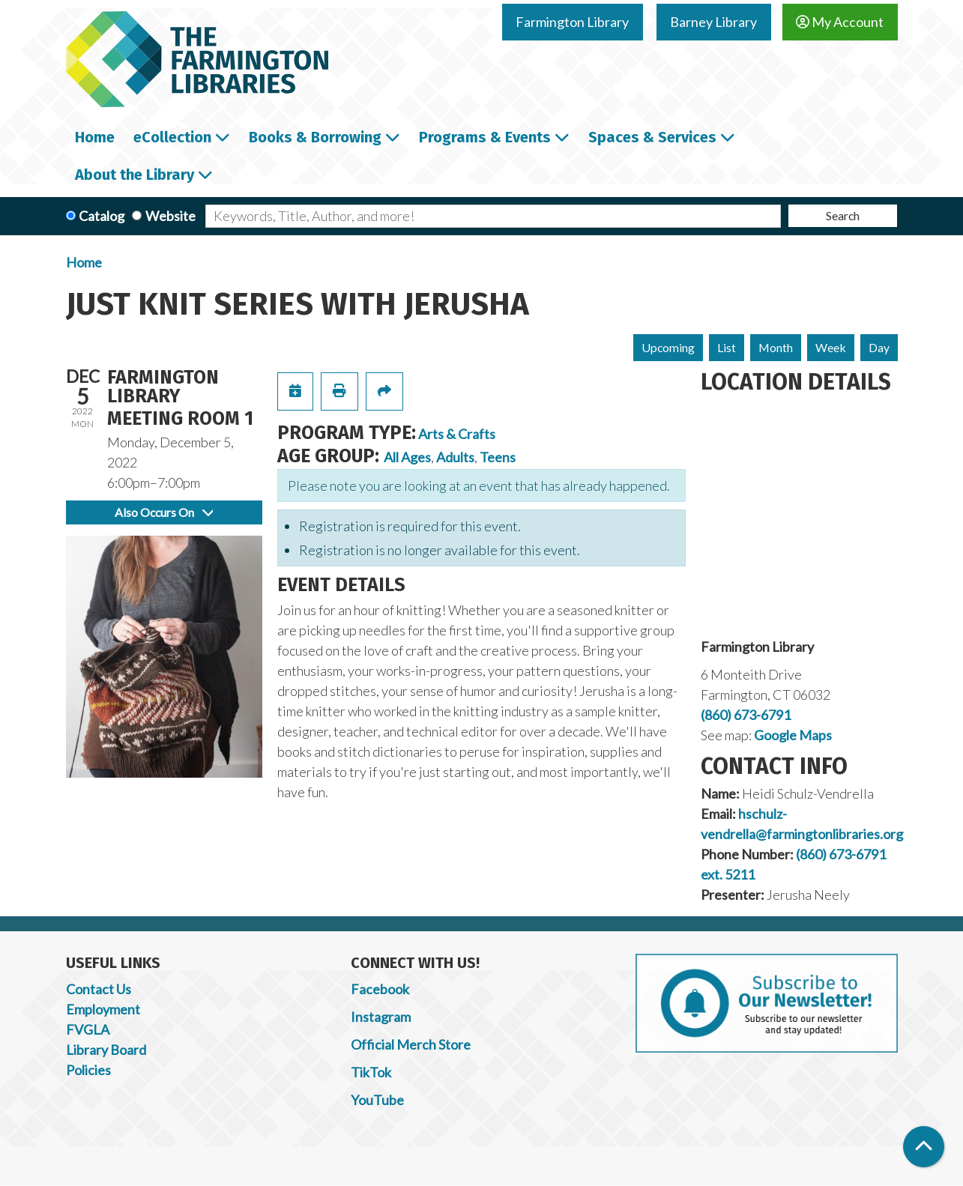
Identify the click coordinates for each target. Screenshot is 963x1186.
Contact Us (98, 989)
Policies (88, 1070)
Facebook (380, 989)
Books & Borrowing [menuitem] (315, 137)
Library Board (106, 1049)
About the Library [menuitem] (134, 175)
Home (84, 262)
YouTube (377, 1100)
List (726, 347)
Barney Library (713, 21)
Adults (455, 457)
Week (830, 347)
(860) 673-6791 (746, 715)
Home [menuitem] (95, 137)
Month (775, 347)
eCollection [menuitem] (172, 137)
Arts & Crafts (456, 434)
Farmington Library (572, 21)
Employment (103, 1009)
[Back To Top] (923, 1146)
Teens (498, 457)
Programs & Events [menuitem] (485, 137)
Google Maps (793, 735)
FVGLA (87, 1029)
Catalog (101, 216)
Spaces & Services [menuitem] (652, 137)
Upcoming (668, 347)
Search (843, 215)
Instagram (381, 1016)
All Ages (407, 457)
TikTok (371, 1072)
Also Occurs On (164, 512)
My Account (840, 21)
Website (170, 216)
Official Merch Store (411, 1044)
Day (879, 347)
